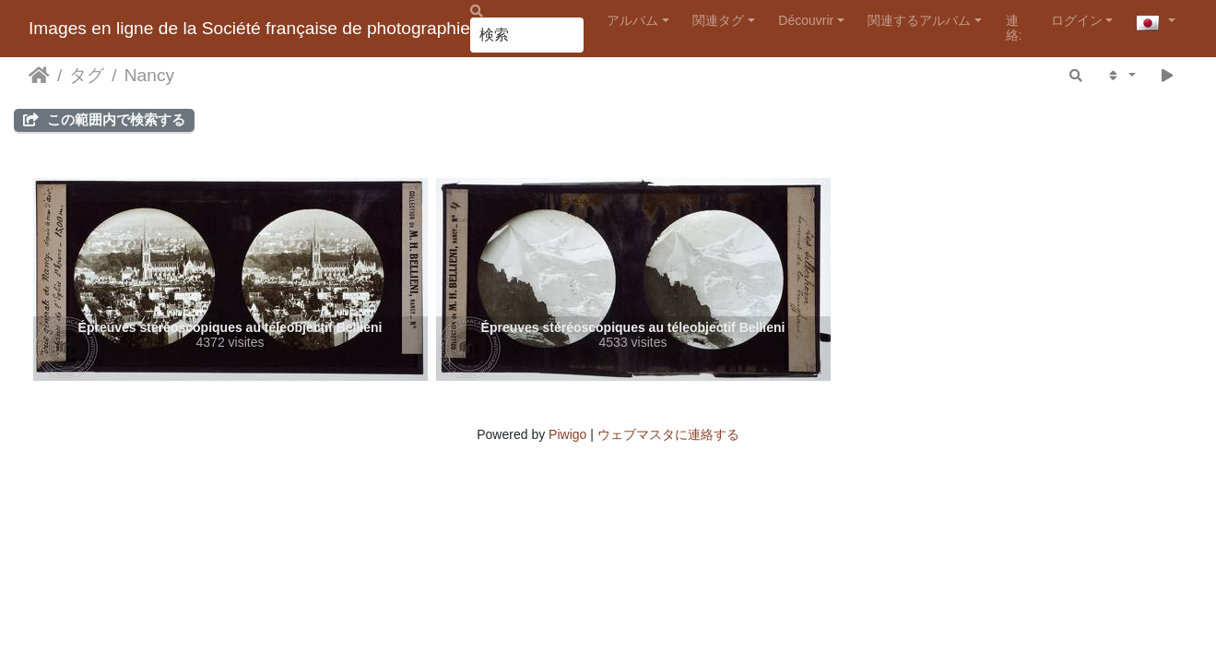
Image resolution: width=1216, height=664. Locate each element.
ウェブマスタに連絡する (668, 434)
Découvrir (805, 20)
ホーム (39, 75)
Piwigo (567, 434)
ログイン (1077, 20)
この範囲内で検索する (104, 119)
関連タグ (718, 20)
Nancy (149, 75)
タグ (86, 75)
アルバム (632, 20)
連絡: (1014, 27)
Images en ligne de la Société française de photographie (249, 28)
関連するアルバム (919, 20)
